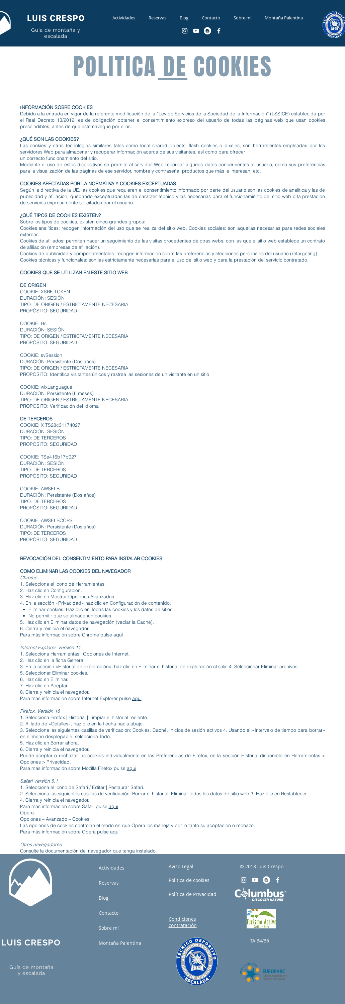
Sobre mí (109, 928)
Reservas (109, 883)
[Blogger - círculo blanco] (207, 30)
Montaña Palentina (120, 943)
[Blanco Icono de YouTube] (196, 30)
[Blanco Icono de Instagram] (184, 30)
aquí (118, 635)
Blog (103, 898)
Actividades (111, 868)
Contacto (108, 913)
